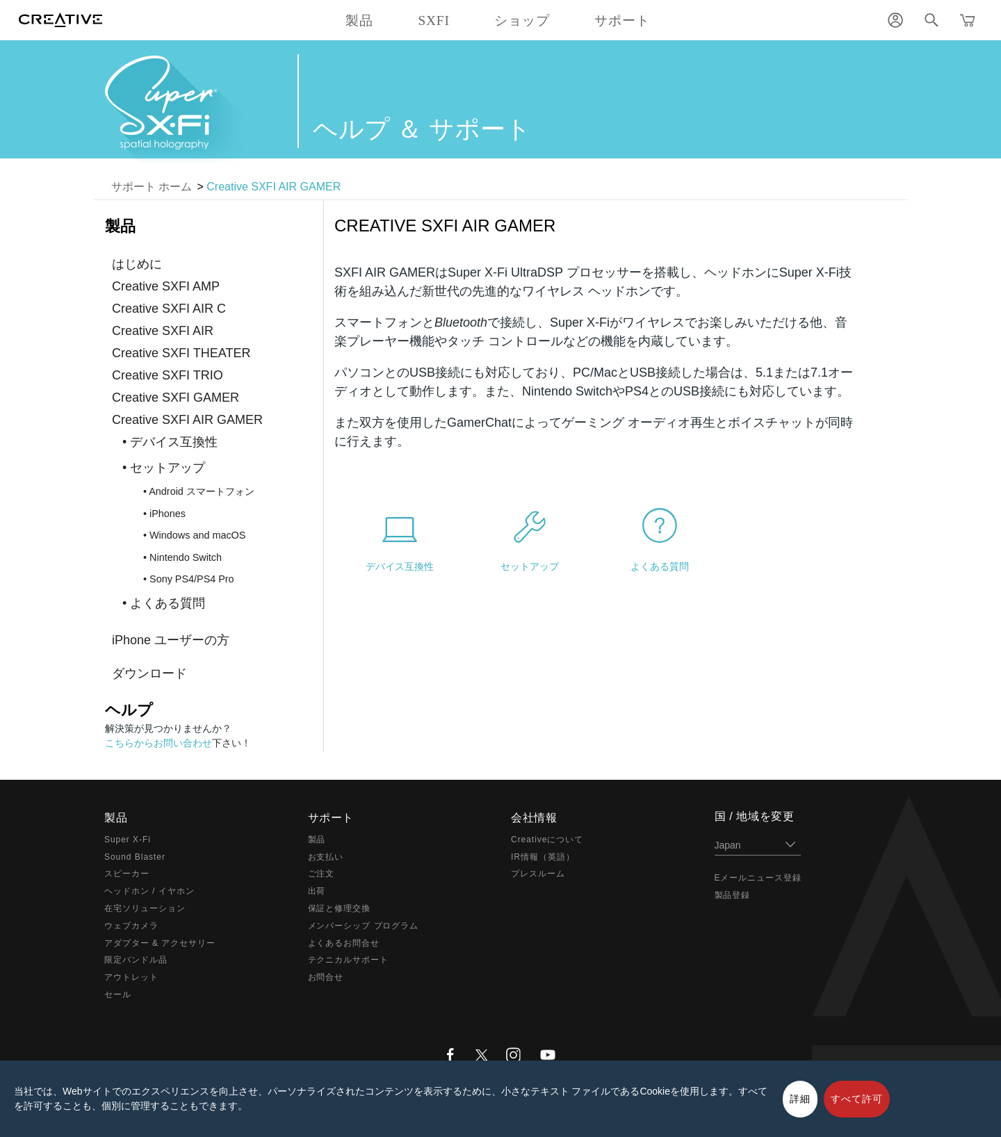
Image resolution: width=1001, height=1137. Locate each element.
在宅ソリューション (145, 908)
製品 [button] (359, 20)
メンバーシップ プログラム (363, 926)
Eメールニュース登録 (758, 878)
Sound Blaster (134, 857)
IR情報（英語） (543, 857)
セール (117, 994)
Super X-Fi (127, 839)
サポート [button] (622, 20)
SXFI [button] (433, 20)
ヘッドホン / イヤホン (149, 891)
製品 (317, 839)
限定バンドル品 (136, 960)
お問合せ (326, 977)
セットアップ (529, 566)
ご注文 (321, 873)
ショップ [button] (522, 20)
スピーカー (126, 873)
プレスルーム (538, 873)
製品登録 (733, 895)
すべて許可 (857, 1098)
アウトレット (131, 977)
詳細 (800, 1098)
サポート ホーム (151, 187)
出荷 (317, 891)
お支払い (326, 857)
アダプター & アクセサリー (159, 943)
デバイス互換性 (400, 566)
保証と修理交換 (339, 908)
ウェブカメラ (131, 926)
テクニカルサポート (348, 960)
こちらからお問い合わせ (158, 743)
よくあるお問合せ (344, 943)
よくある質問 (659, 566)
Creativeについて (547, 839)
